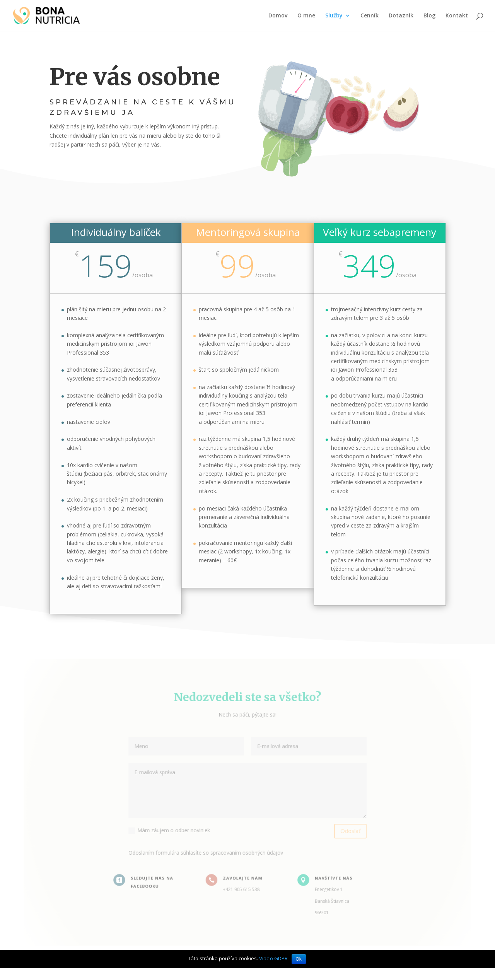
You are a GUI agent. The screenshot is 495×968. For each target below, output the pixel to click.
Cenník (369, 16)
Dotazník (401, 16)
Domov (277, 16)
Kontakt (457, 16)
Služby (334, 16)
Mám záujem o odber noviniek (172, 829)
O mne (306, 16)
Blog (429, 16)
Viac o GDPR (273, 958)
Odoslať (346, 829)
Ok (299, 959)
